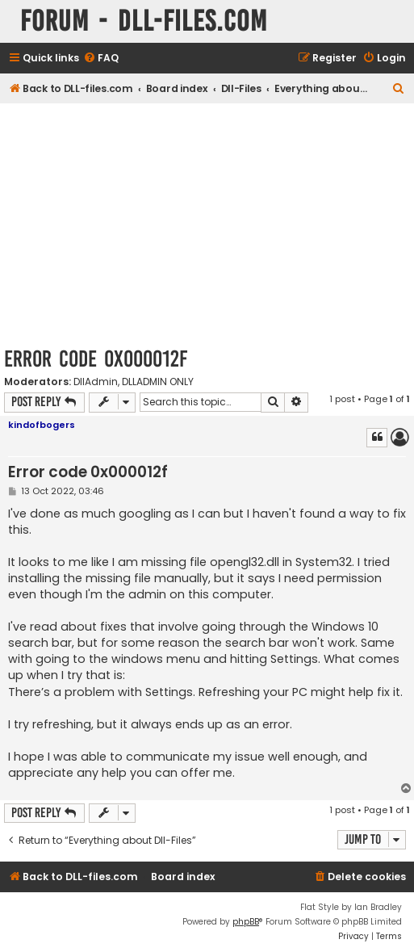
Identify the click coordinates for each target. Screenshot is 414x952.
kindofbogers (41, 424)
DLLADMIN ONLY (158, 381)
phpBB (245, 922)
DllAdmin (95, 381)
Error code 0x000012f (95, 358)
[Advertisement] (207, 224)
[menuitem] (101, 58)
